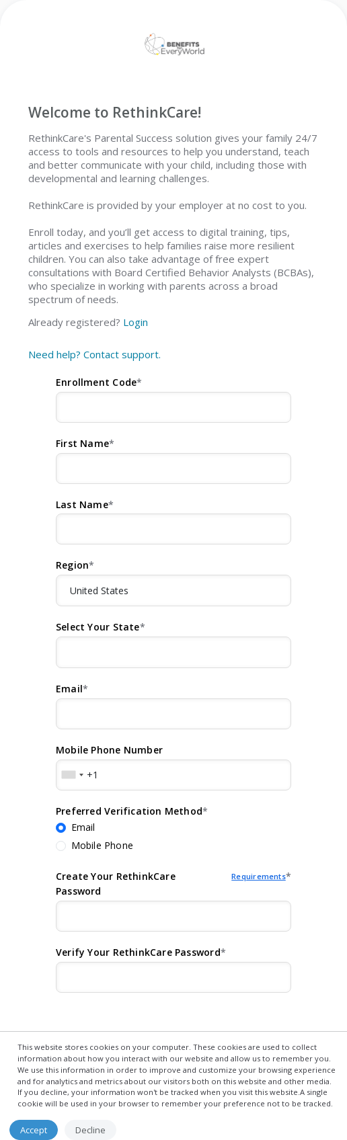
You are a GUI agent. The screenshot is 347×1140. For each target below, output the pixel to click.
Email (69, 688)
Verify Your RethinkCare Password (138, 952)
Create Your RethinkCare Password (171, 884)
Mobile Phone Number (109, 749)
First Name (82, 443)
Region (72, 565)
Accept (33, 1130)
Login (135, 322)
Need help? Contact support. (94, 354)
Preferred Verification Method (129, 811)
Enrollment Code (96, 382)
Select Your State (98, 626)
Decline (90, 1130)
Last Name (82, 504)
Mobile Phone (102, 845)
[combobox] (71, 775)
